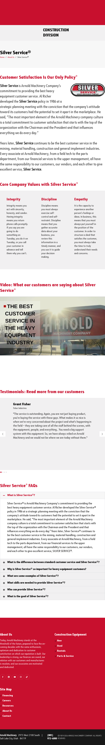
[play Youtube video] (52, 326)
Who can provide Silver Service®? (26, 589)
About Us (11, 57)
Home (2, 57)
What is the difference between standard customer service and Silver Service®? (53, 562)
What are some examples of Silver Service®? (33, 576)
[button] (1, 472)
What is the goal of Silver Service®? (27, 596)
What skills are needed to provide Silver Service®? (36, 583)
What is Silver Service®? (21, 495)
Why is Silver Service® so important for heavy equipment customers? (46, 569)
